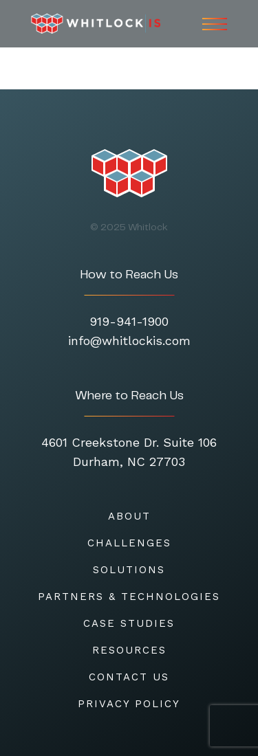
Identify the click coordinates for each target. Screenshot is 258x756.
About (129, 516)
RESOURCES (129, 650)
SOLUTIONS (129, 570)
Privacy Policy (129, 704)
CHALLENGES (129, 543)
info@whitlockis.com (129, 340)
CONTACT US (129, 677)
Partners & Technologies (129, 596)
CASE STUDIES (129, 623)
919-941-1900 (129, 321)
